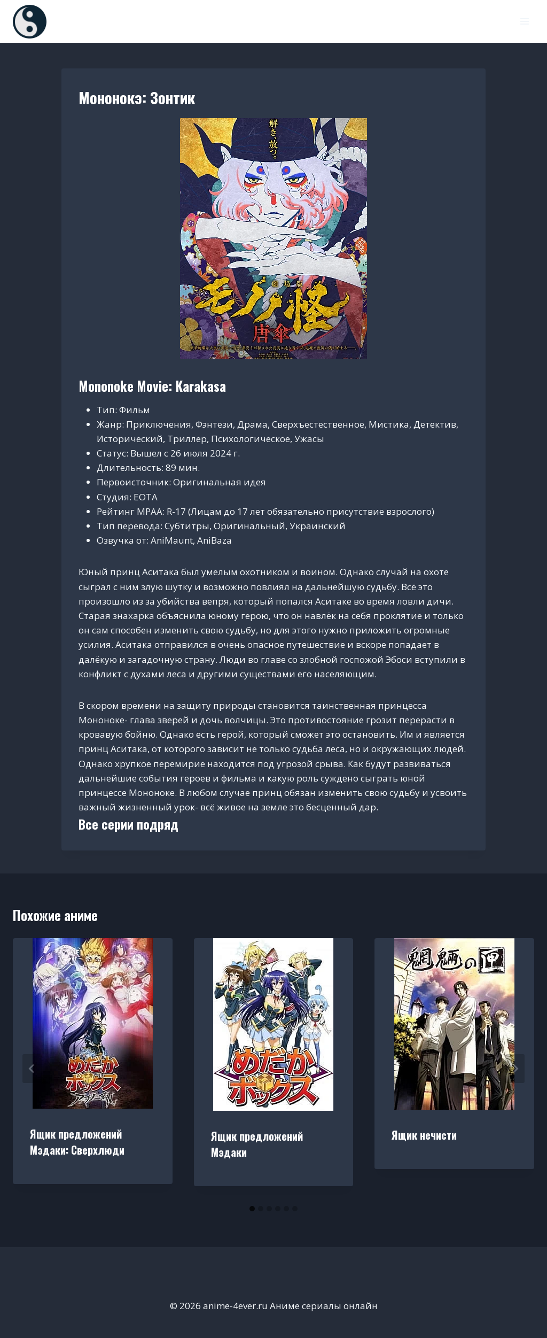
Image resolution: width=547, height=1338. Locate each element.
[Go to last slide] (32, 1068)
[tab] (252, 1208)
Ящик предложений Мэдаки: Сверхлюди (77, 1142)
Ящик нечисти (424, 1135)
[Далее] (515, 1068)
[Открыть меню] (524, 21)
